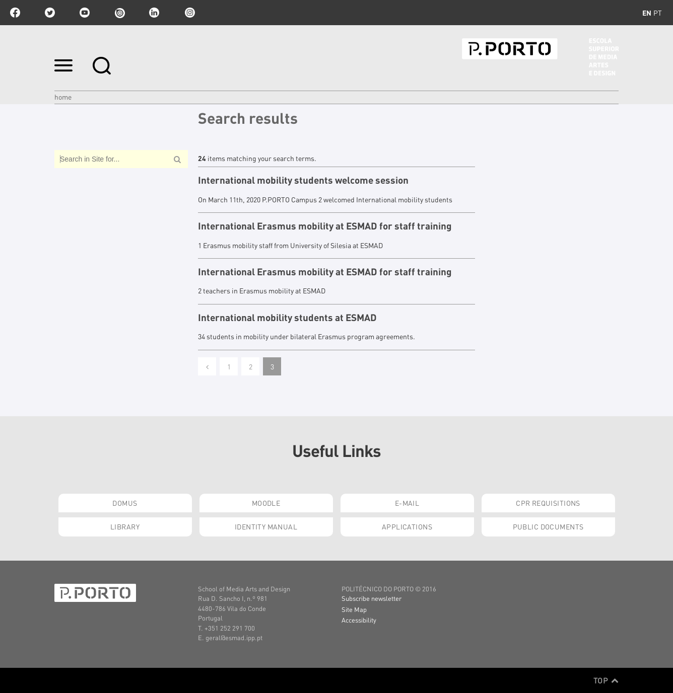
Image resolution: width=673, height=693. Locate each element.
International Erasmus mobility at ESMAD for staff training (325, 226)
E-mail (407, 502)
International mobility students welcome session (303, 180)
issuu (119, 13)
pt (657, 12)
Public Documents (548, 526)
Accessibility (359, 619)
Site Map (354, 609)
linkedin (154, 13)
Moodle (266, 502)
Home (63, 96)
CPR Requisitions (548, 502)
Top (606, 680)
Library (125, 526)
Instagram (189, 13)
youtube (85, 13)
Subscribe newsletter (371, 598)
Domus (124, 502)
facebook (15, 13)
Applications (407, 526)
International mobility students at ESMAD (287, 317)
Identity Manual (266, 526)
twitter (50, 13)
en (646, 12)
